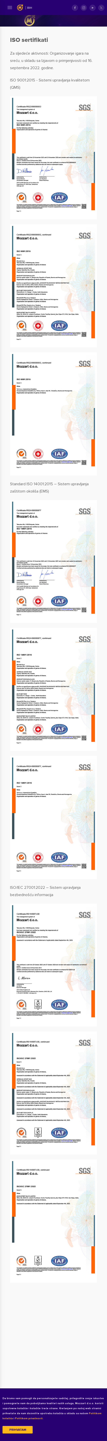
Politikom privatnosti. (29, 1418)
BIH (29, 8)
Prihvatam (17, 1430)
